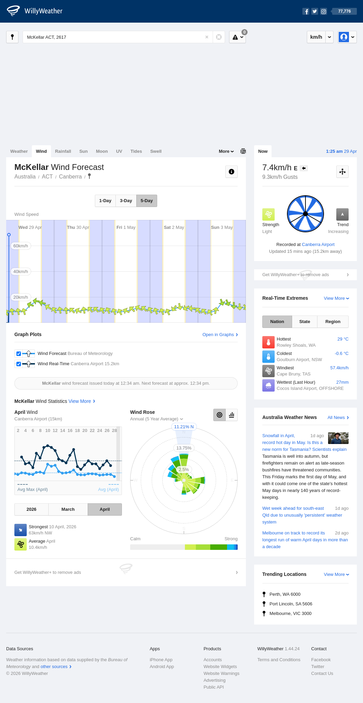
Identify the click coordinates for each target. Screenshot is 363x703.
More (224, 151)
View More (334, 298)
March (68, 509)
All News (336, 417)
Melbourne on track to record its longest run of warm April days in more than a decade (305, 539)
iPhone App (161, 659)
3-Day (126, 200)
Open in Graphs (218, 334)
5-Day (147, 200)
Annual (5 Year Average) (154, 418)
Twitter (317, 666)
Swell (156, 151)
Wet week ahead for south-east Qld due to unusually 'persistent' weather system (305, 515)
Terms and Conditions (279, 659)
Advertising (214, 680)
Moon (102, 151)
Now (262, 151)
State (304, 321)
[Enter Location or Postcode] (124, 37)
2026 (31, 509)
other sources (53, 666)
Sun (83, 151)
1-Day (105, 200)
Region (332, 321)
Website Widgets (220, 666)
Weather (19, 151)
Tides (136, 151)
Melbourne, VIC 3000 (291, 613)
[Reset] (207, 37)
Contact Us (322, 673)
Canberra (70, 177)
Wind (41, 151)
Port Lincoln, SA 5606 (291, 603)
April (105, 509)
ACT (47, 177)
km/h (316, 37)
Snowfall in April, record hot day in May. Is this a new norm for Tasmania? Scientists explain (305, 466)
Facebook (321, 659)
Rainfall (63, 151)
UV (119, 151)
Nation (277, 321)
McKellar (89, 176)
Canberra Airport (318, 244)
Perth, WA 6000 (285, 594)
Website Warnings (221, 673)
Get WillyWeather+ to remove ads (295, 274)
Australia (25, 177)
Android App (162, 666)
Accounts (212, 659)
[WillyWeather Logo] (38, 11)
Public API (213, 687)
